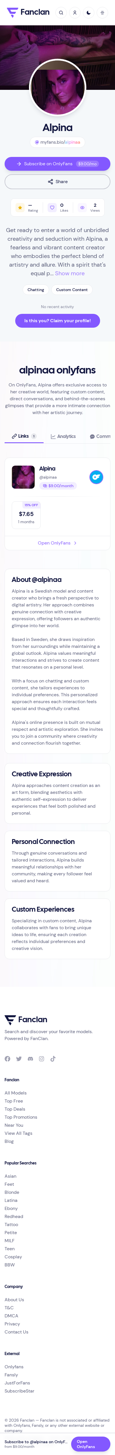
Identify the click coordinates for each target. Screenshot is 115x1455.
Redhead (14, 1216)
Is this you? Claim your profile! (57, 321)
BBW (10, 1265)
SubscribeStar (19, 1391)
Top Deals (15, 1109)
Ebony (11, 1208)
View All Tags (18, 1133)
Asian (10, 1176)
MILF (10, 1241)
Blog (9, 1141)
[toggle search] (61, 12)
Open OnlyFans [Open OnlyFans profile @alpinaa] (86, 1444)
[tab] (24, 436)
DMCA (11, 1316)
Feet (9, 1184)
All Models (16, 1093)
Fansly (11, 1375)
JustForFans (17, 1383)
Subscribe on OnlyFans (57, 164)
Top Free (14, 1101)
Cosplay (13, 1257)
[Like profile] (58, 207)
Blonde (12, 1192)
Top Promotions (21, 1117)
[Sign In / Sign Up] (75, 12)
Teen (10, 1249)
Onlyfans (14, 1367)
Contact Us (16, 1332)
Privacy (12, 1324)
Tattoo (11, 1224)
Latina (11, 1200)
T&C (9, 1308)
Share (58, 182)
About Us (14, 1300)
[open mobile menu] (102, 12)
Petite (11, 1233)
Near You (14, 1125)
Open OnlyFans (57, 543)
